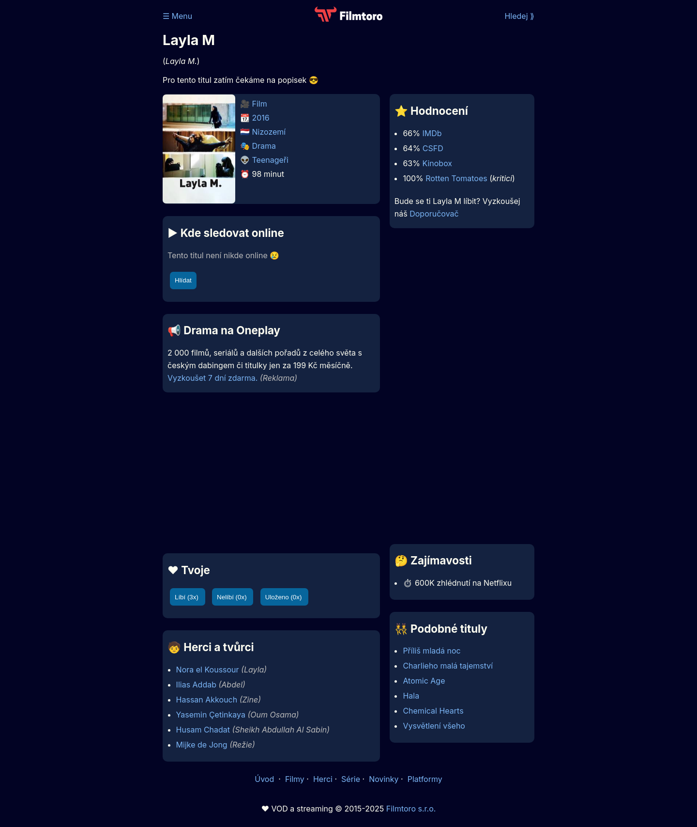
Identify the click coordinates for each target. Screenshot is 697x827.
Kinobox (437, 163)
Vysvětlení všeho (434, 726)
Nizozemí (269, 132)
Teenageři (270, 160)
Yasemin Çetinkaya (210, 714)
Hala (411, 696)
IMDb (431, 133)
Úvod (265, 779)
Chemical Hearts (433, 711)
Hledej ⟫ (519, 16)
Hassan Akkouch (207, 699)
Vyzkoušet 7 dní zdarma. (212, 378)
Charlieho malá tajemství (448, 666)
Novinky (383, 779)
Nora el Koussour (207, 669)
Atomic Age (424, 681)
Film (259, 104)
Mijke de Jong (201, 744)
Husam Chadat (203, 729)
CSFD (433, 148)
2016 (261, 118)
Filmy (294, 779)
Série (350, 779)
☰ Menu (177, 16)
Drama (264, 146)
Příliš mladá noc (431, 650)
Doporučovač (433, 213)
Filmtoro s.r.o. (411, 808)
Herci (323, 779)
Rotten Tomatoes (456, 178)
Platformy (425, 779)
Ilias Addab (196, 684)
